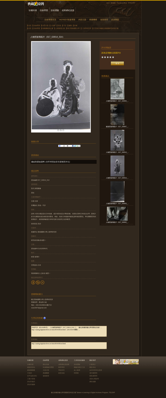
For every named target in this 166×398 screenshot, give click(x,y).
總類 (70, 25)
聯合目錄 (46, 364)
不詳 (64, 25)
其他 (59, 25)
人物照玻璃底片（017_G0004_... (117, 101)
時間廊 (76, 373)
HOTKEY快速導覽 (67, 19)
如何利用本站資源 (95, 370)
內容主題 (82, 19)
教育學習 (61, 367)
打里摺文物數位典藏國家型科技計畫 (106, 28)
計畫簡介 (92, 364)
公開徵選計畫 (60, 28)
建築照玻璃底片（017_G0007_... (117, 127)
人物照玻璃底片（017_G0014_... (117, 152)
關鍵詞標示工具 (79, 367)
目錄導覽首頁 (50, 19)
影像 (75, 25)
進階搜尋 (104, 19)
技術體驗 (55, 10)
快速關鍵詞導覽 (48, 367)
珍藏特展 (33, 10)
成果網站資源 (68, 10)
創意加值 (61, 373)
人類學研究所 (86, 28)
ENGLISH (131, 3)
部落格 (113, 3)
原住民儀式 (31, 382)
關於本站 (92, 367)
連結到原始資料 (38, 162)
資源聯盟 (115, 19)
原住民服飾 (31, 384)
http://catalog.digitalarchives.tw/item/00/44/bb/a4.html (69, 345)
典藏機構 (93, 19)
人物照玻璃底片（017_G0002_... (117, 222)
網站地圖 (92, 382)
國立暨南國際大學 (73, 28)
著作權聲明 (93, 373)
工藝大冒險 (31, 379)
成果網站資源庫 (63, 364)
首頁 (108, 3)
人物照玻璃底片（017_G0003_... (117, 203)
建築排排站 (31, 367)
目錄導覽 (44, 10)
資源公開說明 (94, 379)
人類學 (53, 25)
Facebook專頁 (122, 3)
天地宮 (29, 373)
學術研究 (61, 370)
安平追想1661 (32, 376)
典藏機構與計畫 (47, 28)
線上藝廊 (77, 370)
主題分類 (46, 370)
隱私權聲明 (93, 376)
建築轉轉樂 (31, 370)
